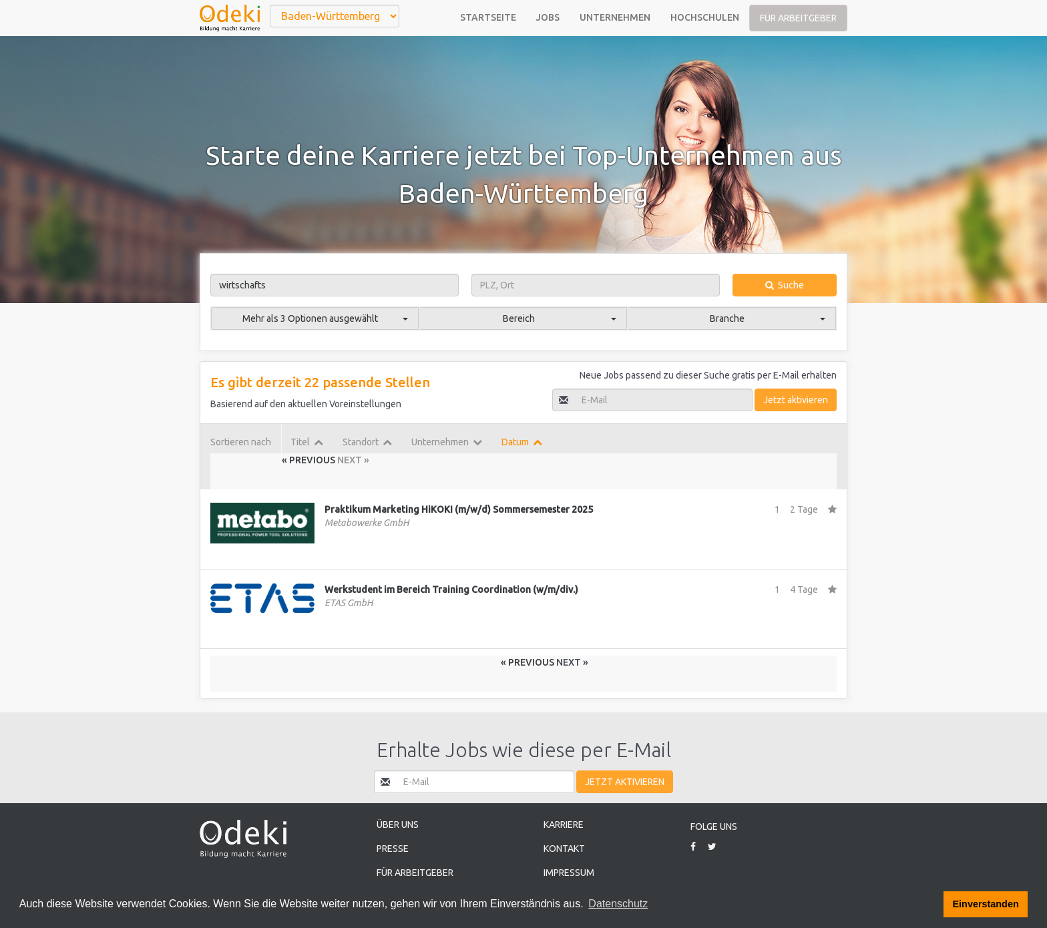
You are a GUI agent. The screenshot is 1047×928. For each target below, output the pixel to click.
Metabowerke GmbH (367, 522)
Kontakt (564, 848)
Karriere (564, 824)
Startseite (488, 17)
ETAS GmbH (349, 603)
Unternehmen (615, 17)
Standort (367, 442)
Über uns (398, 824)
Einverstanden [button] (986, 904)
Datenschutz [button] (618, 903)
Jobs (548, 17)
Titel (306, 442)
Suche (784, 285)
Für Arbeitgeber (798, 18)
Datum (521, 442)
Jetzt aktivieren (795, 400)
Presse (393, 848)
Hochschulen (704, 17)
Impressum (569, 872)
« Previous (309, 460)
